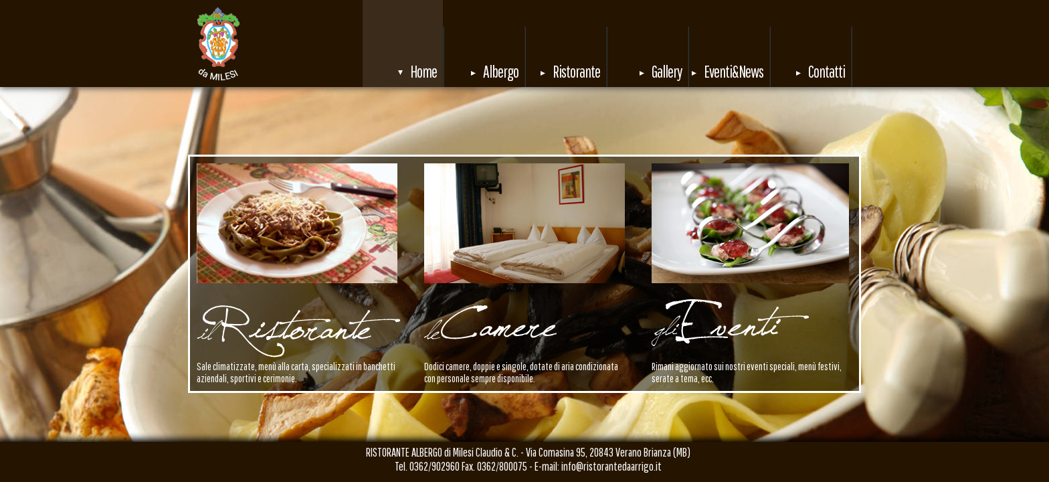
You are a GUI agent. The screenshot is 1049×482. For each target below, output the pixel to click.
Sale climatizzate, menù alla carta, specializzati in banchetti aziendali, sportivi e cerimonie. (296, 372)
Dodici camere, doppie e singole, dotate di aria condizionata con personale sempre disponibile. (521, 372)
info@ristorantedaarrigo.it (611, 466)
